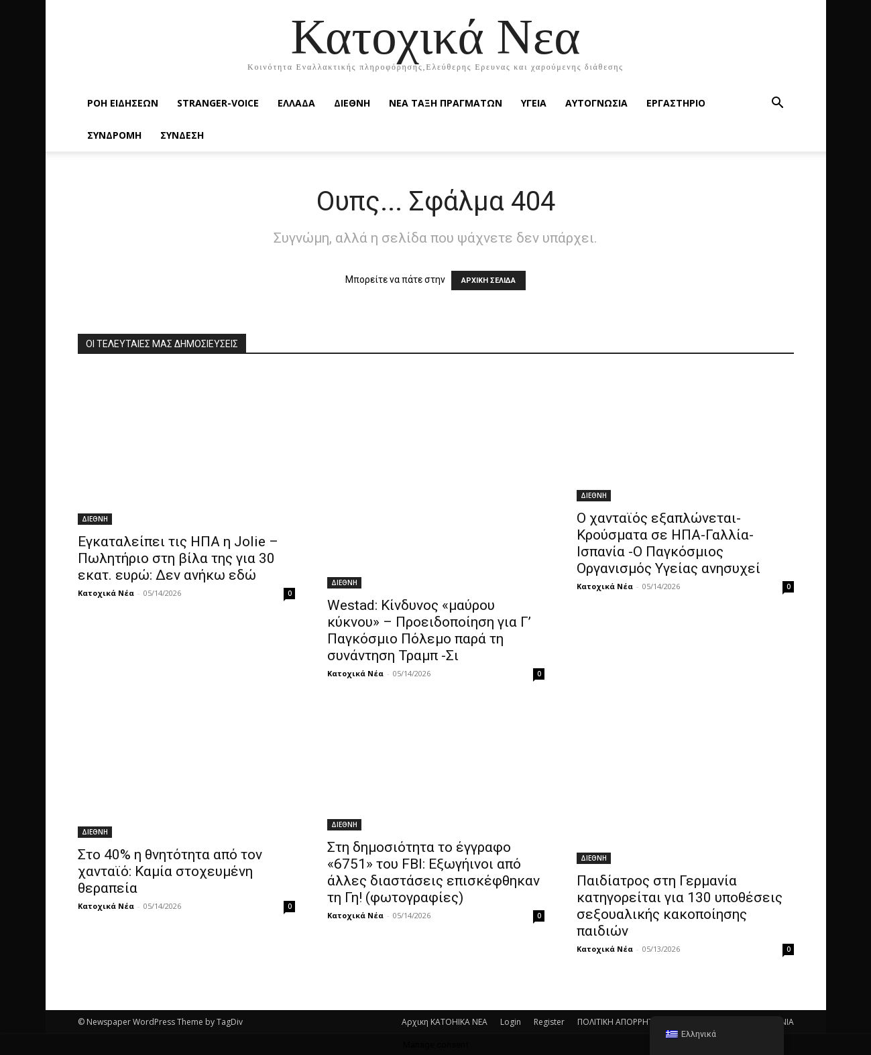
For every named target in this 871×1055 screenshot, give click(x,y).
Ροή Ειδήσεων (122, 103)
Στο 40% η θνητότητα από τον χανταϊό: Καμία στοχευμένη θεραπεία (170, 871)
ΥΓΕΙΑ (533, 103)
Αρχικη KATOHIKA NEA (444, 1022)
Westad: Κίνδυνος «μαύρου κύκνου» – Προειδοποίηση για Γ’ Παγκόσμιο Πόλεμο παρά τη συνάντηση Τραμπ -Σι (429, 630)
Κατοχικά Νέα (106, 593)
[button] (778, 104)
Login (510, 1022)
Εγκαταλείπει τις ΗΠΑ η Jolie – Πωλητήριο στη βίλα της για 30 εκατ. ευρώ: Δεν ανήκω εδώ (178, 558)
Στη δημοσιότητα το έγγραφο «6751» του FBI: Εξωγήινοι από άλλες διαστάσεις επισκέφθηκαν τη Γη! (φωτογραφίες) (433, 872)
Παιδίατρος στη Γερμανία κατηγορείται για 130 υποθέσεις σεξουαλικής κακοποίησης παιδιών (679, 906)
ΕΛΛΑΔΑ (296, 103)
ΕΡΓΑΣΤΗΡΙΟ (675, 103)
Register (549, 1022)
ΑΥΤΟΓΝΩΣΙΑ (596, 103)
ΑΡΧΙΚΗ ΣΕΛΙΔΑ (488, 280)
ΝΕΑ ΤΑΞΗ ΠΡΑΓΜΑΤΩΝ (445, 103)
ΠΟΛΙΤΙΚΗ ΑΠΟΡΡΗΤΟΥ (620, 1022)
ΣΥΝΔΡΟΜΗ (114, 135)
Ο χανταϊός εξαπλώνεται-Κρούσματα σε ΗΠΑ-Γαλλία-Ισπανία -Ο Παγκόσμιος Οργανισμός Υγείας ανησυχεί (668, 543)
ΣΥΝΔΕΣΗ (182, 135)
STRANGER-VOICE (218, 103)
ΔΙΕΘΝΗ (352, 103)
